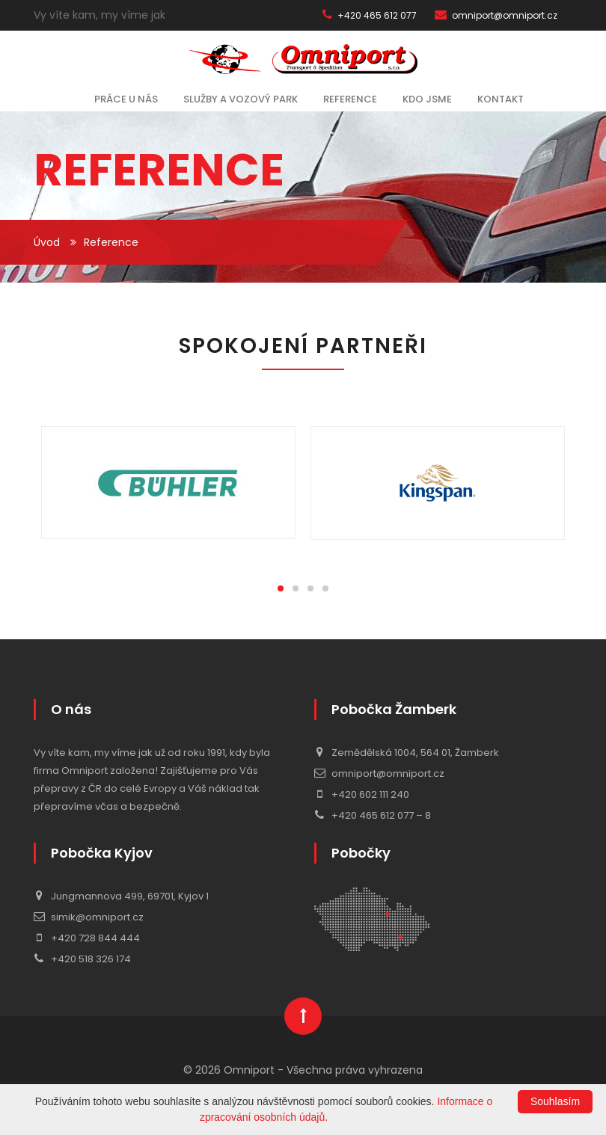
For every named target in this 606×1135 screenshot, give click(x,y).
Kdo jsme (427, 99)
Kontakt (500, 99)
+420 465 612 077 (369, 15)
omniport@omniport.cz (496, 15)
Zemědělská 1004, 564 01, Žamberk (406, 752)
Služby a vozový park (240, 99)
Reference (350, 99)
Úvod (47, 242)
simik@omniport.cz (89, 917)
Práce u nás (126, 99)
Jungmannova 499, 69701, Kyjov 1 (121, 896)
